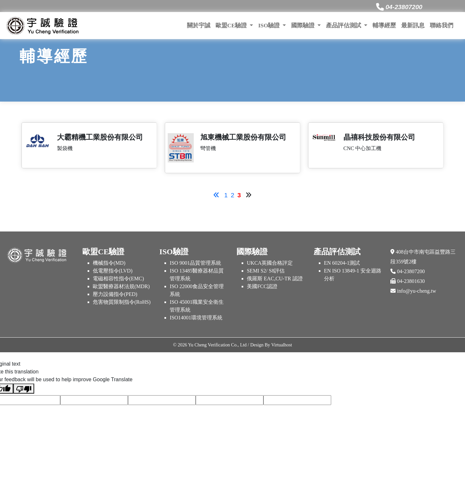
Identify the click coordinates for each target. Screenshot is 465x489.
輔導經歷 (384, 25)
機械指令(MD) (109, 263)
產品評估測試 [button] (344, 25)
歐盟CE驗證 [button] (232, 25)
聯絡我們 (441, 25)
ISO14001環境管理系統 (196, 317)
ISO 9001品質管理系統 (195, 263)
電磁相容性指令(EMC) (118, 278)
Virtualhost (281, 344)
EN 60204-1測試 (342, 263)
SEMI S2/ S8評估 (266, 270)
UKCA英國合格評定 (270, 263)
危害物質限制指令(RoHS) (122, 302)
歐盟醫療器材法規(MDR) (121, 286)
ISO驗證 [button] (269, 25)
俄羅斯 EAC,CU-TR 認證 (275, 278)
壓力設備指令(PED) (115, 294)
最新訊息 (413, 25)
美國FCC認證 (262, 286)
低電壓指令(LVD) (113, 270)
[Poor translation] (23, 389)
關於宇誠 (198, 25)
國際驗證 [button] (303, 25)
